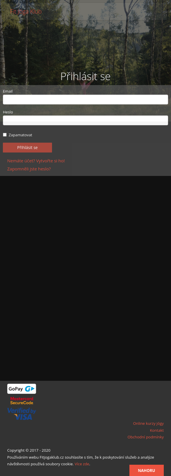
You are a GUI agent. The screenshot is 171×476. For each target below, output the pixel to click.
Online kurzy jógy (148, 423)
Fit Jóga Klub (26, 11)
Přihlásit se (27, 147)
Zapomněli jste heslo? (29, 169)
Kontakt (157, 430)
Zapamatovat (17, 134)
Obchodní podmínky (145, 437)
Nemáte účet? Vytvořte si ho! (36, 160)
